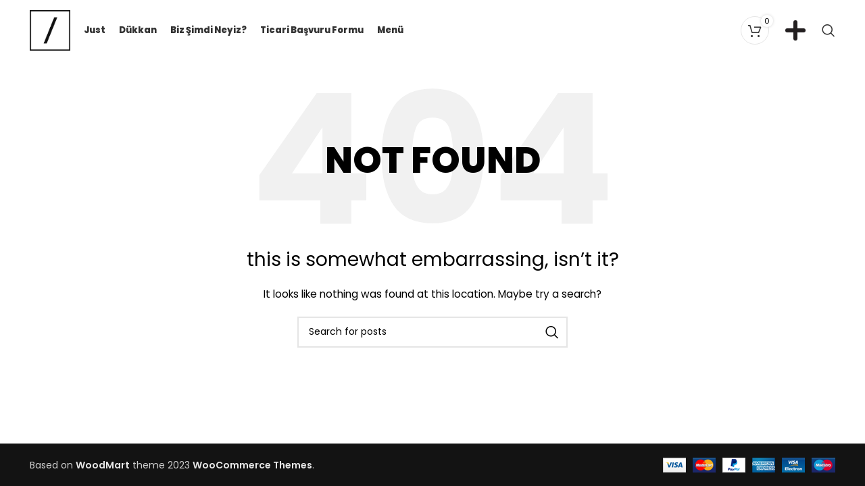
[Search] (828, 30)
